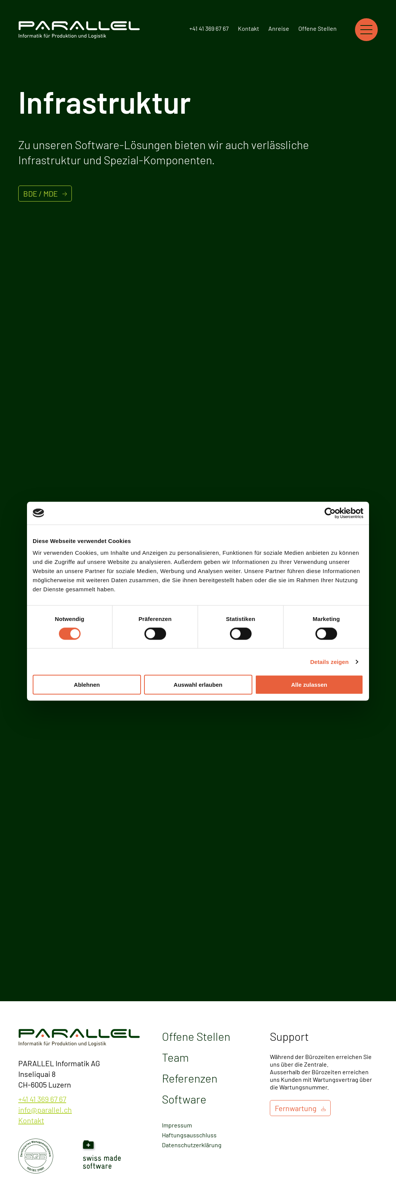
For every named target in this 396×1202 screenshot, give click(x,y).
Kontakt (248, 28)
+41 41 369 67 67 (209, 28)
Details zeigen (329, 661)
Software (184, 1099)
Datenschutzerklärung (192, 1144)
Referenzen (189, 1078)
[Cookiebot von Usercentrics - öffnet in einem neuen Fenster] (330, 513)
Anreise (278, 28)
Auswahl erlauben (198, 684)
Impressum (177, 1125)
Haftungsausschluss (189, 1134)
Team (175, 1057)
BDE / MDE (40, 193)
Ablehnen (87, 684)
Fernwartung (296, 1108)
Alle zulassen (309, 684)
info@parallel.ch (45, 1109)
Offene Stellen (317, 28)
